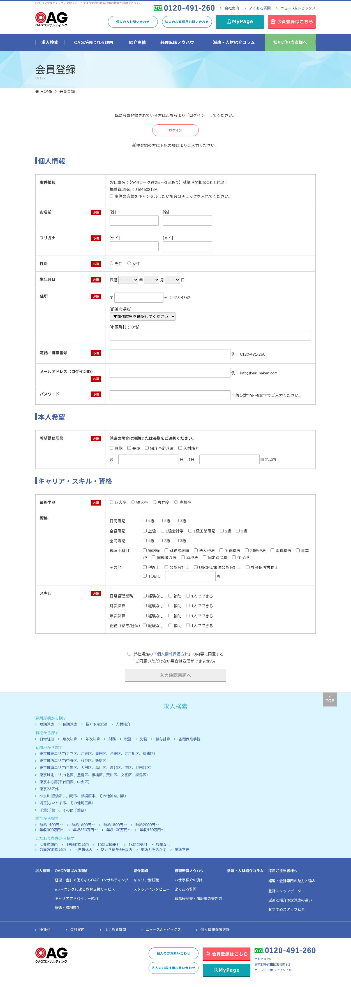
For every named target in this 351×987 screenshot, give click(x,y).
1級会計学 (172, 531)
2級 (164, 520)
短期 (116, 448)
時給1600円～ (83, 824)
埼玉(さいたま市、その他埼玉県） (67, 803)
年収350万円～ (85, 830)
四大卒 (118, 502)
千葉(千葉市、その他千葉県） (64, 810)
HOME (47, 91)
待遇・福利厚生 (67, 907)
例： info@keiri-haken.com (194, 372)
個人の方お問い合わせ (133, 22)
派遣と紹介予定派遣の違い (290, 900)
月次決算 (70, 739)
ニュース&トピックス (298, 8)
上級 (149, 531)
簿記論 (151, 550)
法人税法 (204, 550)
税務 (127, 739)
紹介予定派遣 (159, 448)
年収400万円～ (118, 830)
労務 (143, 739)
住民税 (240, 557)
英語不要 (182, 849)
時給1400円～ (51, 824)
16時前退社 (137, 844)
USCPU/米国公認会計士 (217, 567)
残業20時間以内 (53, 849)
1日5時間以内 (77, 844)
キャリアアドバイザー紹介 (76, 898)
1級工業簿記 (201, 531)
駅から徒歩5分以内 (116, 849)
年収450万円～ (152, 830)
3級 (180, 520)
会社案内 (232, 8)
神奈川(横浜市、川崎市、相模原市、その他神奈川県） (84, 796)
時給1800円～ (115, 824)
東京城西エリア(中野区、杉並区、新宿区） (75, 760)
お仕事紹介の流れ (189, 880)
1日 (191, 459)
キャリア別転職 (146, 880)
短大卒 (139, 502)
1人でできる (199, 596)
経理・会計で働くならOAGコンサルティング (91, 880)
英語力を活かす (153, 849)
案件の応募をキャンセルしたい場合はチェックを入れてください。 (171, 196)
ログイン (175, 130)
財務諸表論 (177, 550)
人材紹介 (188, 448)
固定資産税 (215, 557)
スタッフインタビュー (151, 889)
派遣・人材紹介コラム (245, 870)
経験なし (153, 596)
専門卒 (161, 502)
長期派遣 (70, 724)
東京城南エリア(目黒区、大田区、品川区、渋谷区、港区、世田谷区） (97, 767)
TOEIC (151, 576)
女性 (133, 263)
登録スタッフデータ (284, 891)
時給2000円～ (147, 824)
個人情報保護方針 (172, 654)
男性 (116, 263)
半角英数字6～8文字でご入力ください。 (206, 395)
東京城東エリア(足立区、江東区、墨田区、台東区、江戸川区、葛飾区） (98, 753)
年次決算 (93, 739)
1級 (148, 520)
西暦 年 (126, 279)
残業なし (163, 844)
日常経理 (47, 739)
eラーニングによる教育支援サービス (85, 889)
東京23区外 (49, 789)
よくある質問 (260, 8)
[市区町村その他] (210, 332)
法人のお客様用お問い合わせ (187, 22)
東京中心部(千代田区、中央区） (66, 782)
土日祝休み (83, 849)
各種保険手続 (189, 739)
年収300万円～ (52, 830)
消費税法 (281, 550)
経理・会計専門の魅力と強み (292, 881)
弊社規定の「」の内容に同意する (176, 654)
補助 (174, 596)
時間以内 (237, 459)
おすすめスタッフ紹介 (286, 909)
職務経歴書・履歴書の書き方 (198, 898)
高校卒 (182, 502)
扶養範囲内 (49, 844)
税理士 (151, 567)
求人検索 (42, 870)
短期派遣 (47, 724)
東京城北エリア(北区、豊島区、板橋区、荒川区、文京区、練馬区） (95, 775)
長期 (133, 448)
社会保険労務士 (262, 567)
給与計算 (163, 739)
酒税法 (189, 557)
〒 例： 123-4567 (150, 298)
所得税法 (230, 550)
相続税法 (255, 550)
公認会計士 (177, 567)
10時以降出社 (108, 844)
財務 (112, 739)
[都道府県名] (143, 314)
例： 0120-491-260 (187, 354)
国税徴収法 (164, 557)
